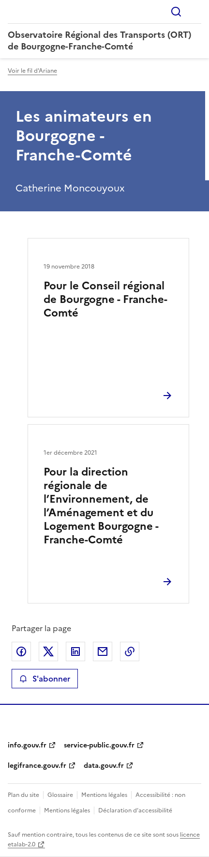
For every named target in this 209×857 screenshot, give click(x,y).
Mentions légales (104, 795)
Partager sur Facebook (21, 651)
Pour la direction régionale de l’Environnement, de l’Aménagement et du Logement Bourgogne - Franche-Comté (101, 506)
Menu (195, 11)
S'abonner (44, 678)
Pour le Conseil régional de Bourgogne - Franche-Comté (105, 299)
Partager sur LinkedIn (75, 651)
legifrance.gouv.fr (37, 766)
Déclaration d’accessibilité (135, 810)
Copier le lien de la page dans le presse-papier (129, 651)
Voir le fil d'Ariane (32, 70)
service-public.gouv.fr (99, 745)
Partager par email (102, 651)
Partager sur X (48, 651)
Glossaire (60, 795)
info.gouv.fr (27, 745)
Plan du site (23, 795)
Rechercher (176, 11)
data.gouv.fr (104, 766)
